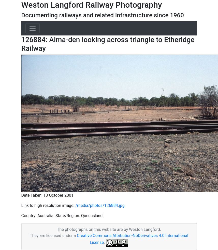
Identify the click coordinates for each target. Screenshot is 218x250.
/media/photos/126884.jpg (99, 205)
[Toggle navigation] (32, 28)
